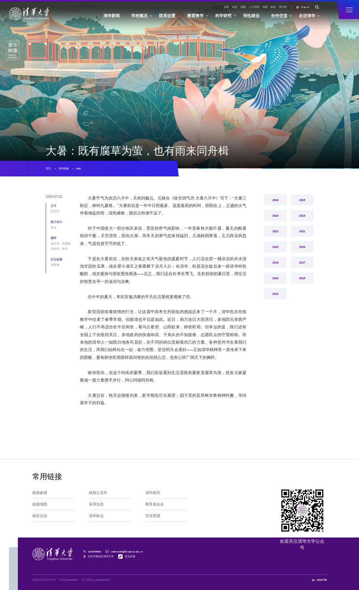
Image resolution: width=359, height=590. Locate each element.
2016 (275, 302)
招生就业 (251, 15)
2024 (275, 222)
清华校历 (152, 493)
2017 (302, 282)
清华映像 (63, 168)
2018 (275, 282)
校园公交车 (98, 493)
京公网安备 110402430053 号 (96, 579)
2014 (275, 322)
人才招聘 (254, 7)
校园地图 (39, 504)
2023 (302, 222)
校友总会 (39, 516)
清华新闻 (111, 15)
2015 (302, 302)
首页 (48, 168)
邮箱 (273, 7)
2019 (302, 262)
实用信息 (96, 504)
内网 (265, 7)
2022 (275, 242)
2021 (302, 242)
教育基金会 (154, 504)
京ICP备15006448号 (68, 579)
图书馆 (283, 7)
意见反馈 (130, 556)
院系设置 (167, 15)
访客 (226, 7)
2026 (275, 202)
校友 (234, 7)
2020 (78, 168)
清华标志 (96, 516)
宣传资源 (152, 516)
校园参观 (39, 493)
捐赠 (243, 7)
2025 (302, 202)
